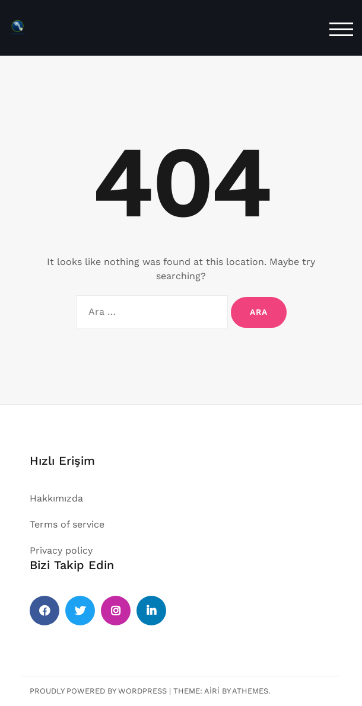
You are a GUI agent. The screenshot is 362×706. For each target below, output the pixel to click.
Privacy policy (61, 550)
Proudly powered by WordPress (98, 690)
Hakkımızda (56, 498)
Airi (212, 690)
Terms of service (67, 524)
